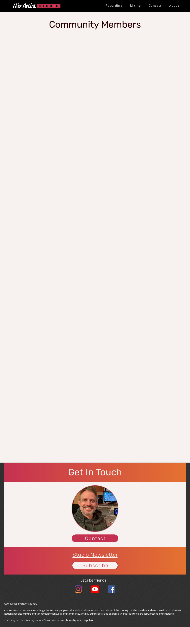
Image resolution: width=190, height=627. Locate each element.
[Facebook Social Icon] (111, 589)
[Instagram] (78, 589)
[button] (113, 6)
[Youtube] (95, 589)
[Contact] (95, 538)
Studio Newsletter (95, 555)
